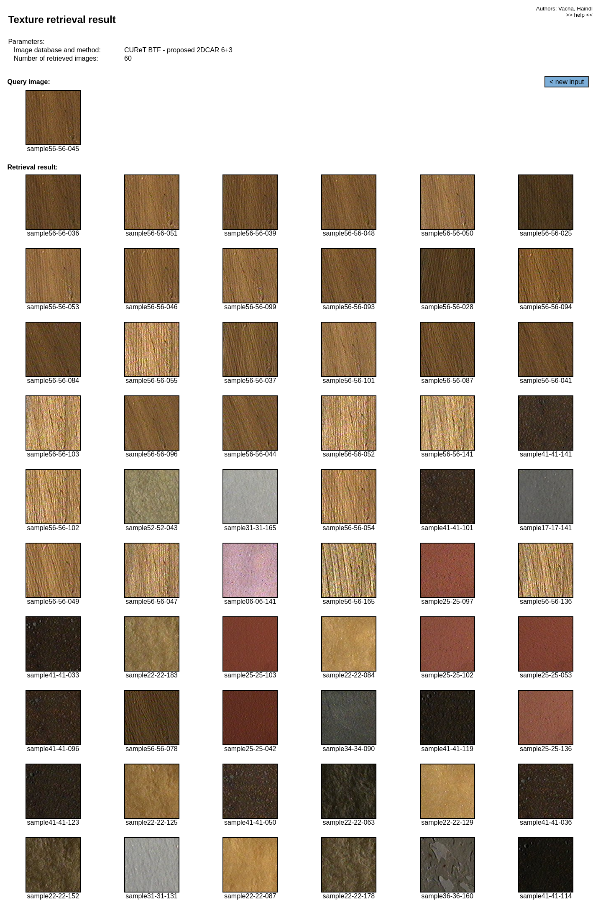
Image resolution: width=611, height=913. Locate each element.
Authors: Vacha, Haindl (564, 8)
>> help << (579, 15)
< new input (567, 81)
